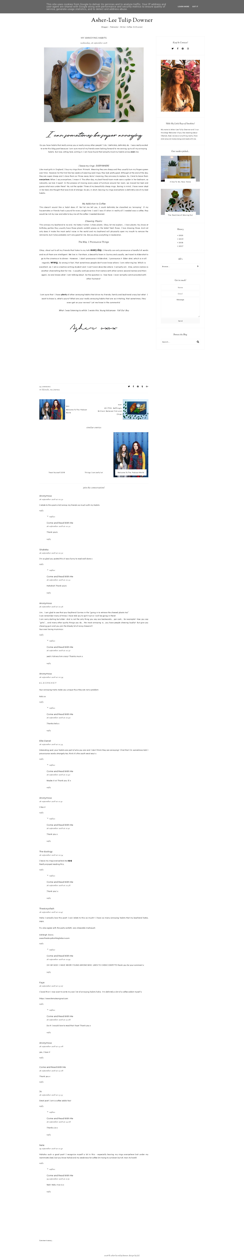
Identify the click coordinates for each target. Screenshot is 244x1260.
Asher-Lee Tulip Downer (122, 20)
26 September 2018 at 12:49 (58, 959)
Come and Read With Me (60, 523)
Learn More (183, 7)
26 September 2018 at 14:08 (59, 1122)
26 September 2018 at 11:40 (58, 774)
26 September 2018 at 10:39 (51, 677)
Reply (41, 510)
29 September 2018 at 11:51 (58, 1179)
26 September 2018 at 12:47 (51, 912)
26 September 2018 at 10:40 (58, 717)
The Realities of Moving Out (180, 215)
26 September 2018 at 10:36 (51, 606)
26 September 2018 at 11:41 (51, 801)
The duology (45, 851)
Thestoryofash (46, 908)
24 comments (45, 386)
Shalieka (43, 549)
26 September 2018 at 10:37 (58, 650)
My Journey (55, 389)
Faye (42, 982)
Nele (41, 1145)
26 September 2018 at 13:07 (51, 986)
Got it (195, 7)
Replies (52, 516)
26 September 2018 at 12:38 (58, 885)
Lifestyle (45, 389)
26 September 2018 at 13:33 (51, 1095)
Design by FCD (134, 1255)
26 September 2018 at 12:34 (51, 855)
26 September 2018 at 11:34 (51, 744)
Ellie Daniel (45, 741)
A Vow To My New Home (180, 181)
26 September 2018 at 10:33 (58, 580)
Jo (40, 1091)
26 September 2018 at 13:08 (58, 1019)
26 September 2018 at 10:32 (51, 499)
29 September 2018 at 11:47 (51, 1148)
